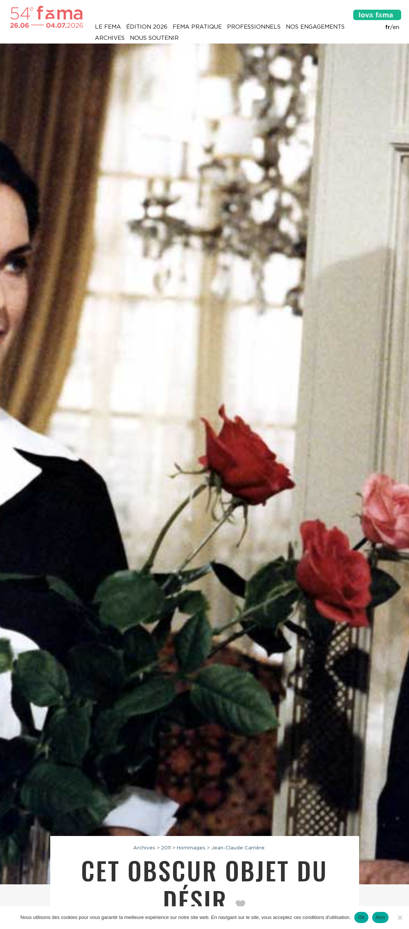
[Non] (399, 917)
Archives (110, 38)
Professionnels (254, 26)
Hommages (191, 847)
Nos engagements (315, 26)
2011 (166, 847)
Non (380, 917)
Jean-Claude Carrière (238, 847)
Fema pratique (197, 26)
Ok (361, 917)
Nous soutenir (154, 38)
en (396, 27)
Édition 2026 (146, 26)
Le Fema (108, 26)
